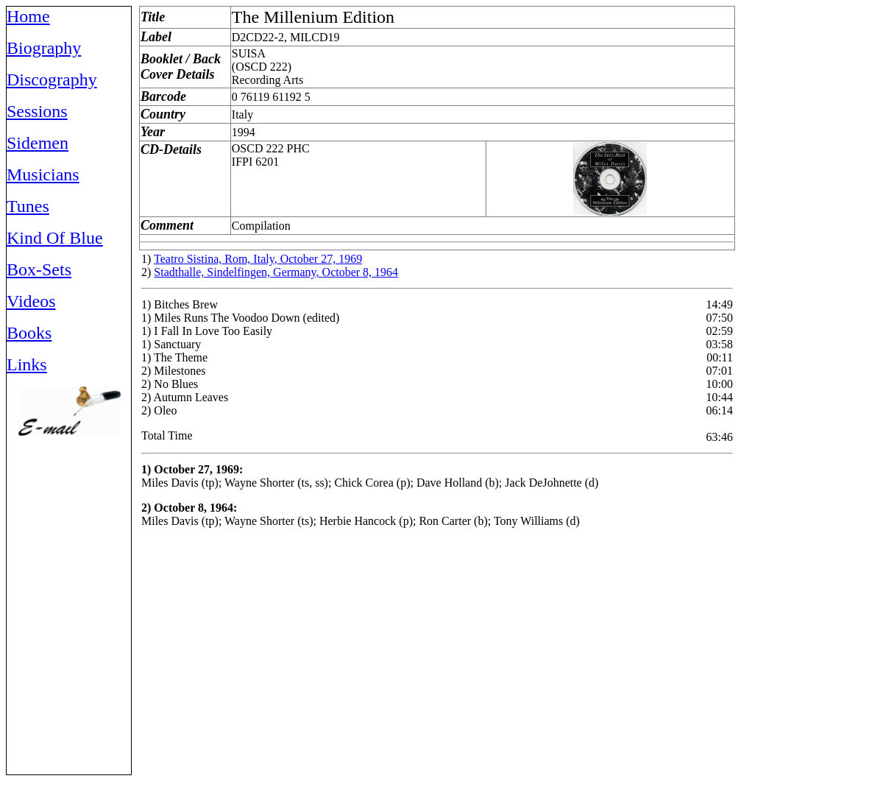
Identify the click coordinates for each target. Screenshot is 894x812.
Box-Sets (39, 269)
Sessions (37, 111)
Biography (44, 47)
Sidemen (37, 142)
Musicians (43, 174)
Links (27, 364)
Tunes (28, 206)
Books (29, 332)
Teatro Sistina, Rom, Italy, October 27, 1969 (258, 259)
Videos (31, 301)
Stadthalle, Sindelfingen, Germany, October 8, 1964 (276, 272)
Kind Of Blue (55, 237)
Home (28, 16)
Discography (52, 79)
